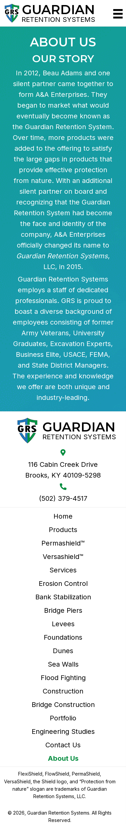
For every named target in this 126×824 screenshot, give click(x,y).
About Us (63, 758)
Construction (63, 691)
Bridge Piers (63, 610)
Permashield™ (63, 543)
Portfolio (63, 718)
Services (63, 570)
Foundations (63, 637)
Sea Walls (63, 664)
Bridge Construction (63, 705)
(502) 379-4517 (63, 498)
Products (63, 530)
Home (63, 516)
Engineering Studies (63, 731)
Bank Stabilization (63, 597)
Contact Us (63, 745)
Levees (63, 624)
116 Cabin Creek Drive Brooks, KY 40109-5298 (63, 469)
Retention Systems (58, 19)
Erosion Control (63, 583)
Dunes (63, 651)
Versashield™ (63, 557)
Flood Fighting (63, 678)
